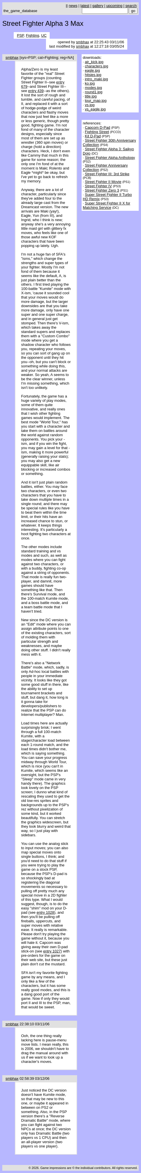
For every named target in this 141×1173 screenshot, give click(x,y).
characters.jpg (96, 66)
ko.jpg (90, 83)
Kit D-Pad (93, 136)
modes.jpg (93, 87)
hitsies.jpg (93, 75)
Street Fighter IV (98, 186)
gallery (97, 5)
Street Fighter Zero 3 (102, 190)
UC (44, 35)
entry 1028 (45, 912)
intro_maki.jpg (96, 79)
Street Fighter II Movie (103, 182)
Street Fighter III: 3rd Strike (107, 174)
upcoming (114, 5)
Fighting (32, 35)
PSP (20, 35)
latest (84, 5)
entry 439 (36, 91)
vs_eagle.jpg (95, 109)
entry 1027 (52, 951)
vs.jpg (89, 105)
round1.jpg (93, 92)
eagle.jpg (92, 70)
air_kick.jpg (94, 62)
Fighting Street (97, 132)
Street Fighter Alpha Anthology (110, 157)
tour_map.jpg (95, 100)
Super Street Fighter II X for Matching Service (106, 205)
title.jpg (90, 96)
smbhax (82, 42)
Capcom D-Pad (97, 127)
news (73, 5)
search (130, 5)
